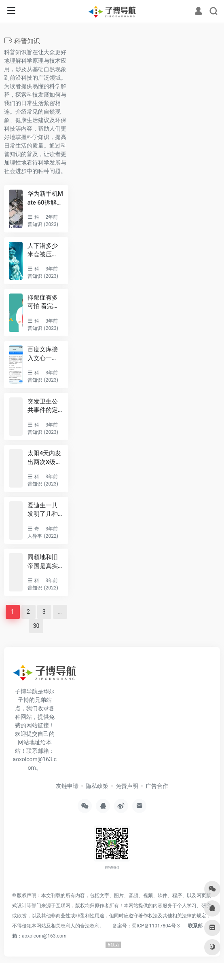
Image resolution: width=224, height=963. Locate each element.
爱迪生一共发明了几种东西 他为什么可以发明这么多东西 (43, 510)
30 (36, 626)
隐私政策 (97, 786)
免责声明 (127, 786)
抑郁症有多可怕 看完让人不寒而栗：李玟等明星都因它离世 (43, 302)
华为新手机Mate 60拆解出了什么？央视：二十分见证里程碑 (45, 198)
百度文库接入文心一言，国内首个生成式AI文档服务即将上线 (45, 354)
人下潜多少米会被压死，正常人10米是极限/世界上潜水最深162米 (44, 250)
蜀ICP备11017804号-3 (156, 926)
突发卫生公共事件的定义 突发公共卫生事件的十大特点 (43, 406)
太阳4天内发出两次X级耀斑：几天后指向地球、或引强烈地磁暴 (44, 458)
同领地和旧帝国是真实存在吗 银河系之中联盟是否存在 (43, 561)
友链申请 (67, 786)
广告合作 (157, 786)
